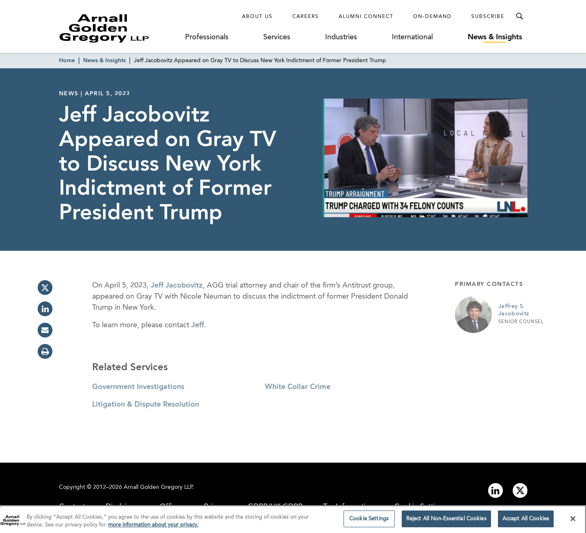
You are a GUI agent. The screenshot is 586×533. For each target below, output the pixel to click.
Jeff (197, 325)
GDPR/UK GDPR (275, 507)
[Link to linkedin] (495, 490)
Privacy (215, 507)
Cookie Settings (420, 507)
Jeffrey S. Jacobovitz (513, 310)
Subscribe (488, 16)
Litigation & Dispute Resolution (145, 404)
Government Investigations (138, 387)
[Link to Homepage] (119, 28)
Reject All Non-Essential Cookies (446, 521)
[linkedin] (45, 308)
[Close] (573, 521)
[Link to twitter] (520, 490)
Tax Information (348, 507)
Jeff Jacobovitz (177, 285)
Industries (341, 37)
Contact (72, 507)
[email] (45, 330)
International (412, 37)
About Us (257, 16)
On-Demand (432, 16)
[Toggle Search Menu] (519, 16)
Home (67, 60)
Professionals (207, 37)
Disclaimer (122, 507)
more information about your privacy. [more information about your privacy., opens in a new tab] (153, 528)
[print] (45, 351)
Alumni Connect (366, 16)
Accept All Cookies (525, 521)
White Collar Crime (297, 387)
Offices (171, 507)
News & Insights (495, 37)
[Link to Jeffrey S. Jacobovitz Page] (473, 314)
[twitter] (45, 287)
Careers (305, 16)
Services (276, 37)
